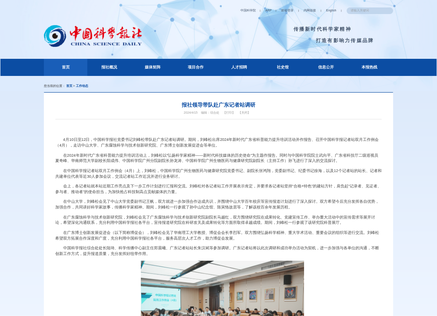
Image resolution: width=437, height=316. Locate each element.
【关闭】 (244, 113)
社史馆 (283, 67)
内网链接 (310, 10)
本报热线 (369, 67)
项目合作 (196, 67)
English (331, 10)
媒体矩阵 (153, 67)
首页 (73, 65)
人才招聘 (239, 67)
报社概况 (109, 67)
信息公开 (326, 67)
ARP (268, 10)
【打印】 (229, 113)
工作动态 (82, 86)
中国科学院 (248, 10)
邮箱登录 (287, 10)
